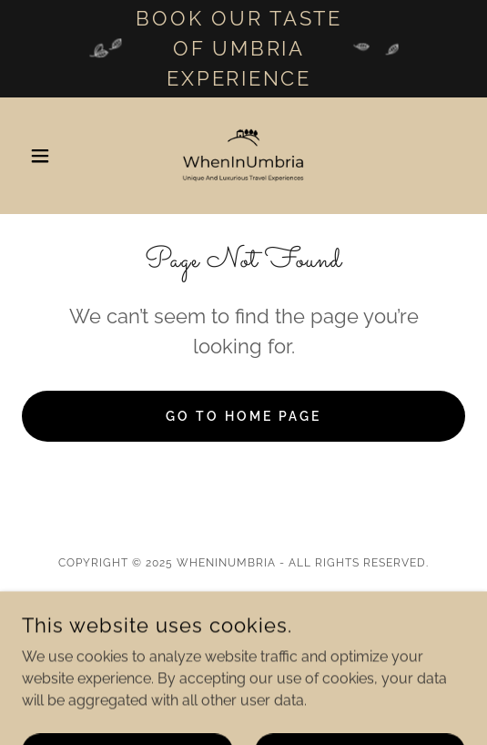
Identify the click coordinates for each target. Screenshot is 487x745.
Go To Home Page (243, 416)
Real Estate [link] (244, 605)
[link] (244, 155)
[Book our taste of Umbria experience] (243, 49)
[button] (55, 156)
